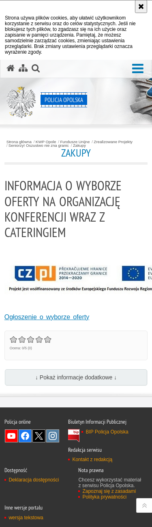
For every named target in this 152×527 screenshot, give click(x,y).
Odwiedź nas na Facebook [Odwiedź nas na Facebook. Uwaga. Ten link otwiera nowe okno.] (25, 435)
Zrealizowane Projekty (113, 142)
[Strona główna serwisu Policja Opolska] (10, 68)
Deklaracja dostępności (34, 480)
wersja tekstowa (26, 517)
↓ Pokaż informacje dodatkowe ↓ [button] (76, 377)
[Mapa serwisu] (23, 68)
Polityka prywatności (104, 497)
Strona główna (19, 142)
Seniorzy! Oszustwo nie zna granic (39, 146)
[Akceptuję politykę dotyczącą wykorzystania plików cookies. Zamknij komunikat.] (141, 6)
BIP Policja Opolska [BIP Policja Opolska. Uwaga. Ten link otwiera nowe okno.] (107, 432)
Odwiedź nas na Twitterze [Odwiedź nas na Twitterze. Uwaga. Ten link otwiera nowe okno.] (38, 435)
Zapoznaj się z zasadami (109, 491)
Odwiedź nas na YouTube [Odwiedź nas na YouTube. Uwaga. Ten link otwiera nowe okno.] (11, 435)
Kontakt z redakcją (92, 459)
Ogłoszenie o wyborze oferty (46, 317)
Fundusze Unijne (75, 142)
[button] (137, 68)
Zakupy (79, 146)
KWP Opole (46, 142)
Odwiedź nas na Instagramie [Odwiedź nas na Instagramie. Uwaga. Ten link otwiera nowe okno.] (52, 435)
